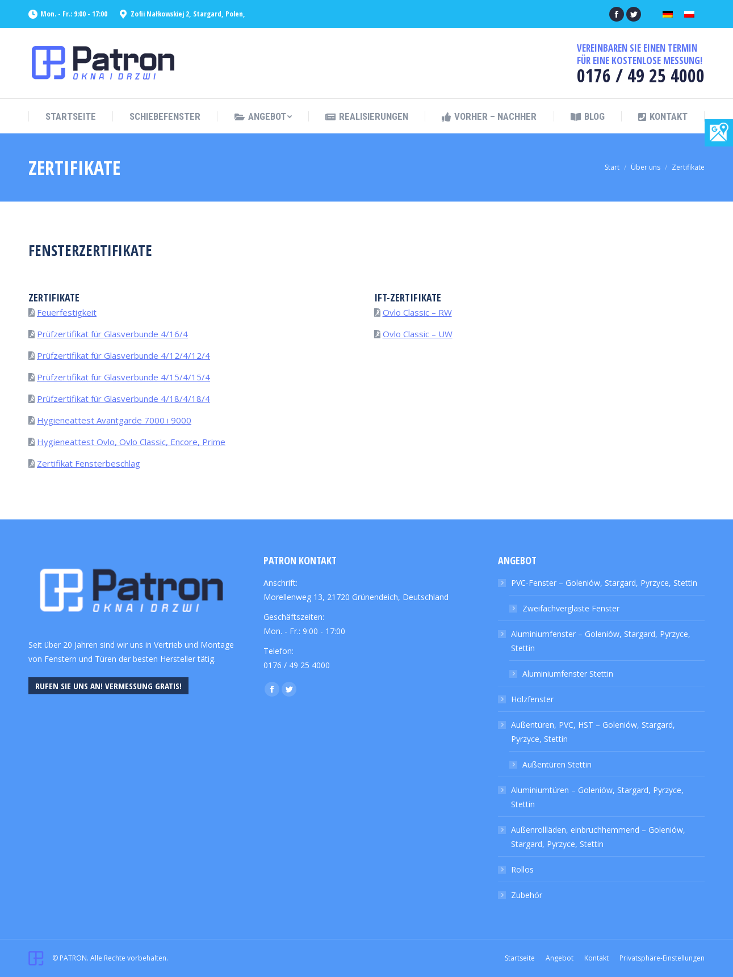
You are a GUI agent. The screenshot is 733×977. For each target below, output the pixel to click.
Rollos (522, 869)
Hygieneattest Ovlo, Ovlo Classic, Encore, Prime (131, 441)
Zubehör (526, 895)
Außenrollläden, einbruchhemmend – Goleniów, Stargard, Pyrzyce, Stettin (598, 836)
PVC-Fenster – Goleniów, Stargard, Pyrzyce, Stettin (604, 582)
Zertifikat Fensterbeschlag (88, 463)
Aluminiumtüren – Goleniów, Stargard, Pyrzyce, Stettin (597, 797)
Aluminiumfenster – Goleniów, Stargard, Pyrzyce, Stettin (600, 640)
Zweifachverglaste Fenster (570, 608)
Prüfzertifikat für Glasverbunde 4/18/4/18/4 (123, 398)
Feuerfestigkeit (67, 312)
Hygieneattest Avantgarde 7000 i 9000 (114, 420)
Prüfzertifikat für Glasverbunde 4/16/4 (112, 333)
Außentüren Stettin (557, 764)
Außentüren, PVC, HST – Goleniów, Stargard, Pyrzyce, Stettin (593, 731)
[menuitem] (70, 116)
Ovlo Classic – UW (418, 333)
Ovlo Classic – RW (417, 312)
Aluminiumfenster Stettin (567, 673)
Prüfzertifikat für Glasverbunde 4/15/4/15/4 (123, 377)
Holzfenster (532, 699)
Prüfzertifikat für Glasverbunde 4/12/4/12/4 (123, 355)
